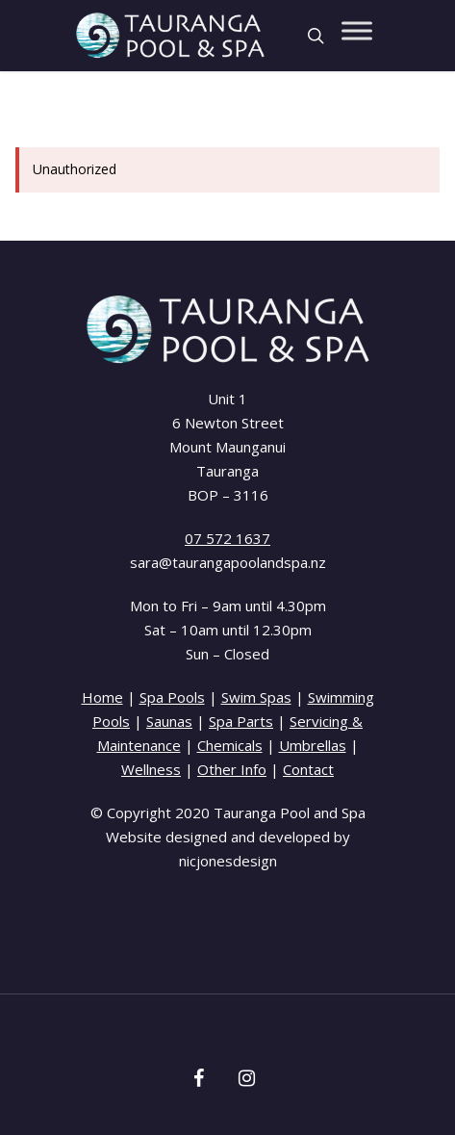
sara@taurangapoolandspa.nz (228, 562)
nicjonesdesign (228, 860)
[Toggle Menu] (356, 30)
